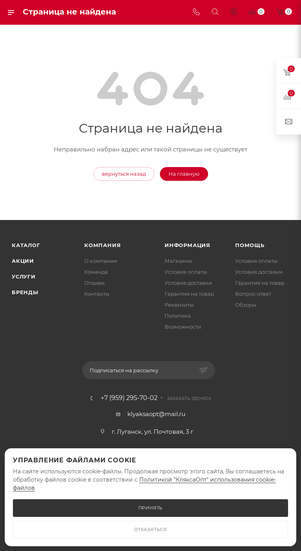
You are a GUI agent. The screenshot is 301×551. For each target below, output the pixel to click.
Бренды (25, 292)
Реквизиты (179, 305)
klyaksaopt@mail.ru (156, 414)
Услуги (24, 276)
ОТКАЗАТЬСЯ (150, 529)
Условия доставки (188, 283)
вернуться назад (124, 174)
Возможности (183, 327)
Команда (96, 272)
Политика (178, 316)
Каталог (26, 245)
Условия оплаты (186, 272)
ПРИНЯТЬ (150, 508)
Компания (102, 245)
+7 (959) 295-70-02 (129, 398)
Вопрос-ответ (253, 294)
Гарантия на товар (189, 294)
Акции (23, 261)
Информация (187, 245)
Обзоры (245, 305)
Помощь (250, 245)
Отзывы (94, 283)
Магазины (178, 261)
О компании (100, 261)
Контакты (96, 294)
